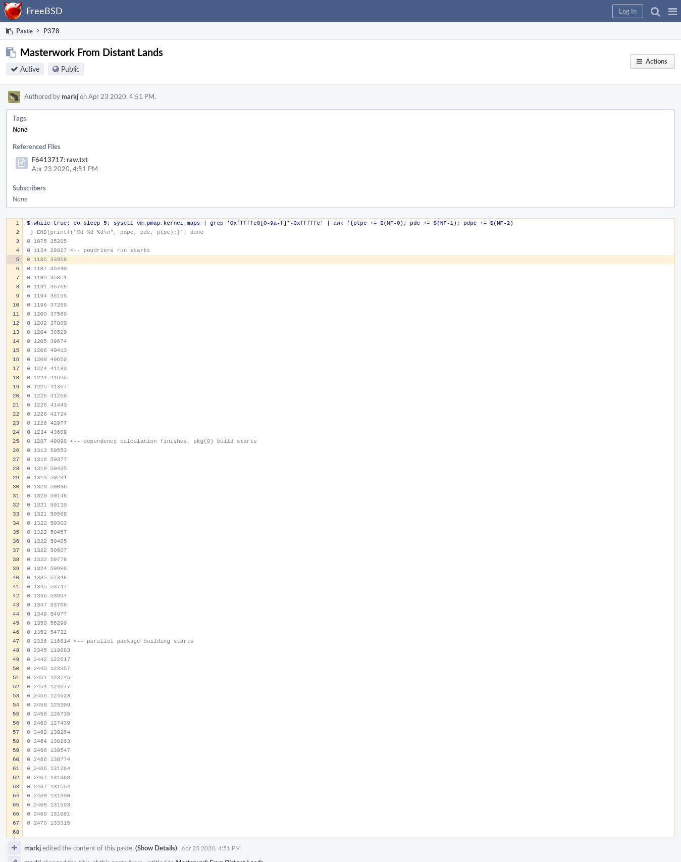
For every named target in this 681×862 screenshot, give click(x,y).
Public (70, 69)
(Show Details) (156, 847)
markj (70, 96)
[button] (672, 11)
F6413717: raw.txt (60, 159)
